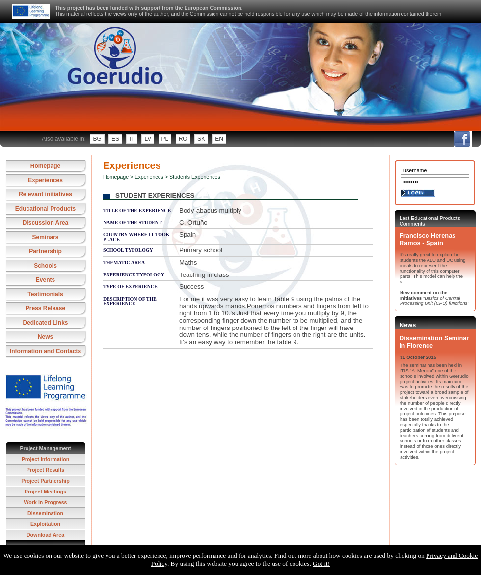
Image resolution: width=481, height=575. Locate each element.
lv (147, 139)
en (219, 139)
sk (201, 139)
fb (462, 139)
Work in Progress (45, 502)
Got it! (321, 563)
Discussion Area (46, 222)
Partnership (45, 251)
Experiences (45, 180)
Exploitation (45, 524)
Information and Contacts (45, 351)
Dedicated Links (45, 322)
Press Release (45, 308)
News (45, 336)
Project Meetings (45, 491)
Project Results (46, 470)
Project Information (46, 459)
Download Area (45, 535)
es (115, 139)
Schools (45, 265)
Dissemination (45, 513)
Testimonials (45, 294)
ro (183, 139)
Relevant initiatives (45, 194)
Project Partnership (45, 481)
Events (45, 279)
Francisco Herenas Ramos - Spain (427, 239)
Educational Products (45, 208)
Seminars (45, 237)
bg (97, 139)
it (131, 139)
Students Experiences (194, 177)
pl (165, 139)
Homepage (45, 166)
